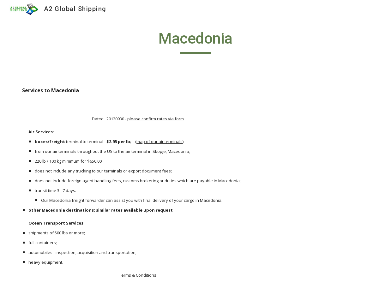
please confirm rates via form (155, 119)
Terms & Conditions (137, 275)
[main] (195, 41)
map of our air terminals (159, 141)
